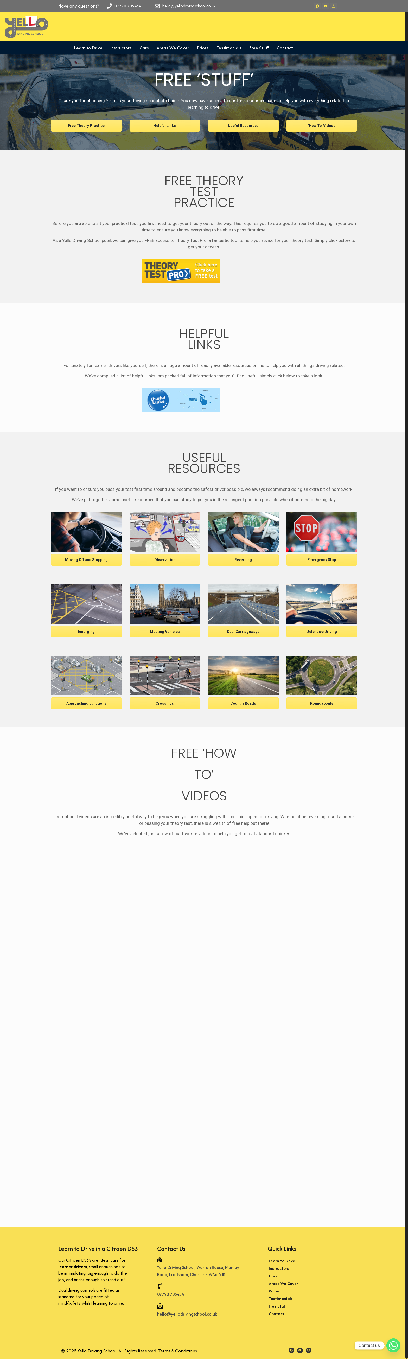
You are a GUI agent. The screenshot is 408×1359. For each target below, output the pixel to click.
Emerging (86, 631)
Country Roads (243, 703)
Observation (164, 560)
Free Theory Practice (86, 126)
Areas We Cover (173, 47)
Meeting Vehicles (165, 631)
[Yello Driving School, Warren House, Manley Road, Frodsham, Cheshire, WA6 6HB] (159, 1260)
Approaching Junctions (86, 703)
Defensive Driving (322, 631)
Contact (285, 47)
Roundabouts (321, 703)
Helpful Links (165, 126)
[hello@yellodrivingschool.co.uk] (160, 1306)
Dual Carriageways (243, 631)
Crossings (165, 703)
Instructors (121, 47)
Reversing (243, 560)
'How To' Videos (321, 126)
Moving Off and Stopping (86, 560)
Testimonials (228, 47)
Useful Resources (243, 126)
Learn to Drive (88, 47)
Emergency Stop (322, 560)
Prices (203, 47)
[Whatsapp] (393, 1345)
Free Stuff (259, 47)
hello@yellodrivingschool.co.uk (187, 1314)
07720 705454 (170, 1294)
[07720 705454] (160, 1286)
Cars (144, 47)
